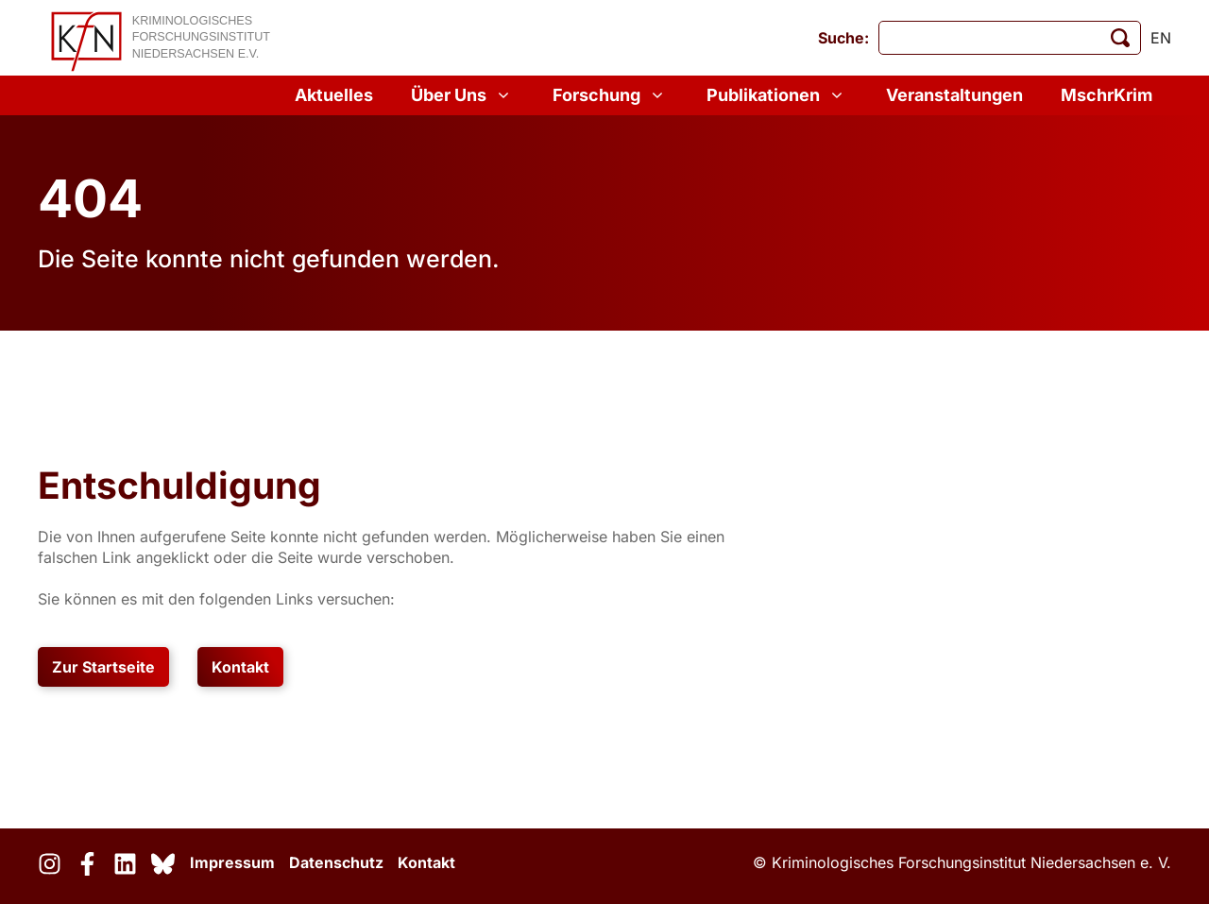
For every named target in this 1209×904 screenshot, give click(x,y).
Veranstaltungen (954, 95)
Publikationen (777, 95)
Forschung (611, 95)
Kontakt (240, 666)
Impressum (232, 862)
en (1160, 37)
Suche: (843, 37)
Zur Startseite (103, 666)
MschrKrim (1106, 95)
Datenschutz (336, 862)
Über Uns (463, 95)
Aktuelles (334, 95)
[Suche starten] (1120, 37)
